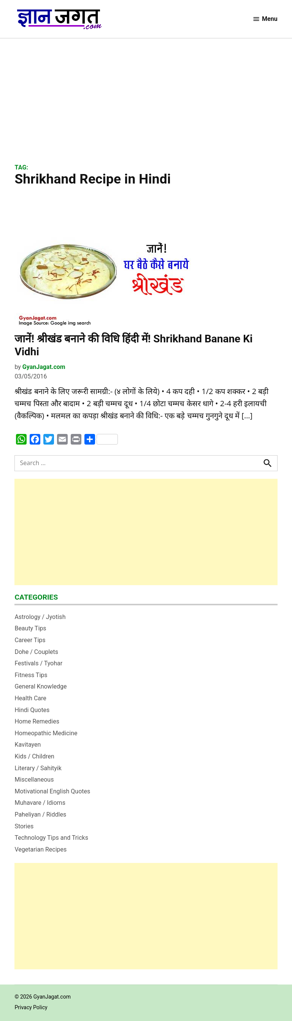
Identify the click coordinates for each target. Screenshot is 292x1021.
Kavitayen (27, 744)
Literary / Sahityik (37, 768)
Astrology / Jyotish (39, 617)
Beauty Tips (30, 628)
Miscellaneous (34, 779)
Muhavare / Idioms (39, 802)
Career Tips (29, 640)
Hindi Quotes (31, 710)
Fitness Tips (30, 675)
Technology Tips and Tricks (51, 837)
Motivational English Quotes (52, 791)
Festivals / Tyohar (38, 663)
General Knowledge (40, 686)
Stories (23, 826)
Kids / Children (34, 756)
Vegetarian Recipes (40, 849)
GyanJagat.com (43, 366)
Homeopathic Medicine (45, 733)
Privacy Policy (30, 1007)
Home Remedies (36, 721)
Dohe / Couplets (36, 651)
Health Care (30, 698)
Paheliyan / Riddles (40, 814)
